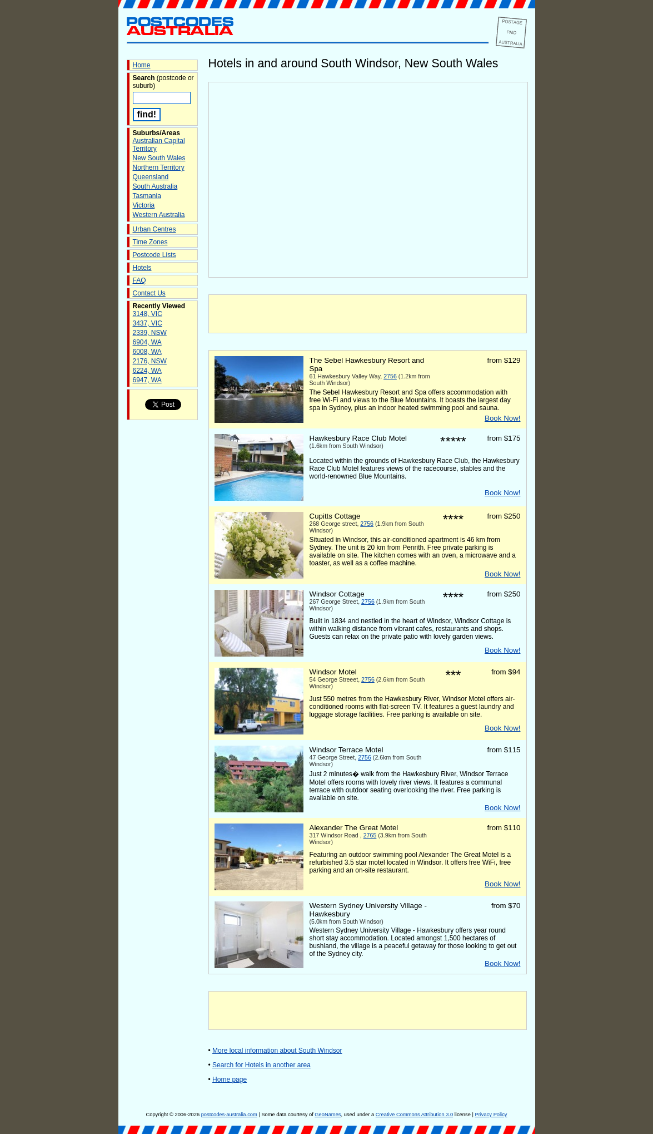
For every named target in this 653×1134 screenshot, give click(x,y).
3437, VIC (147, 323)
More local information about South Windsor (277, 1050)
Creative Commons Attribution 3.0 (414, 1114)
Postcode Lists (154, 255)
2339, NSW (150, 333)
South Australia (155, 186)
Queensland (151, 177)
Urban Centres (154, 229)
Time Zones (150, 242)
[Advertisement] (367, 314)
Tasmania (147, 196)
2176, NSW (150, 361)
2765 (370, 835)
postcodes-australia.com (229, 1114)
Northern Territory (159, 167)
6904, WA (147, 342)
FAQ (139, 280)
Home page (229, 1079)
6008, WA (147, 352)
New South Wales (159, 158)
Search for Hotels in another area (261, 1065)
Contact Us (149, 293)
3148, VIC (147, 314)
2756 (390, 376)
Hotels (142, 268)
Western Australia (159, 215)
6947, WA (147, 380)
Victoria (144, 205)
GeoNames (328, 1114)
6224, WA (147, 370)
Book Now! (502, 418)
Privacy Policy (491, 1114)
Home (142, 65)
